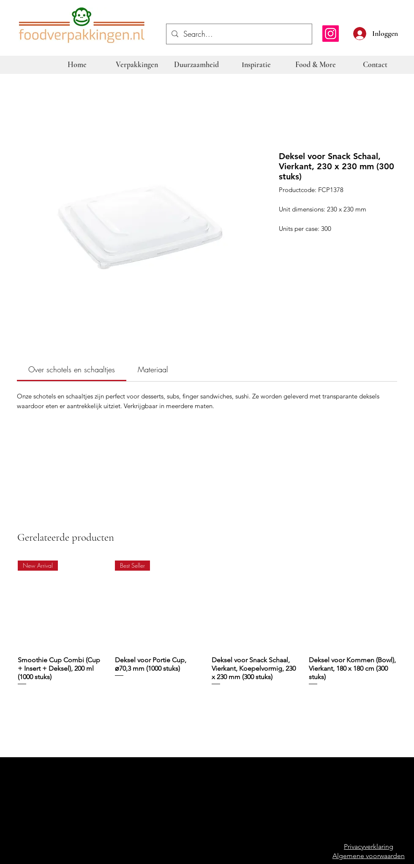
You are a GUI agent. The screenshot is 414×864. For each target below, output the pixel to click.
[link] (71, 369)
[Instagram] (330, 33)
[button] (402, 32)
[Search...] (238, 34)
